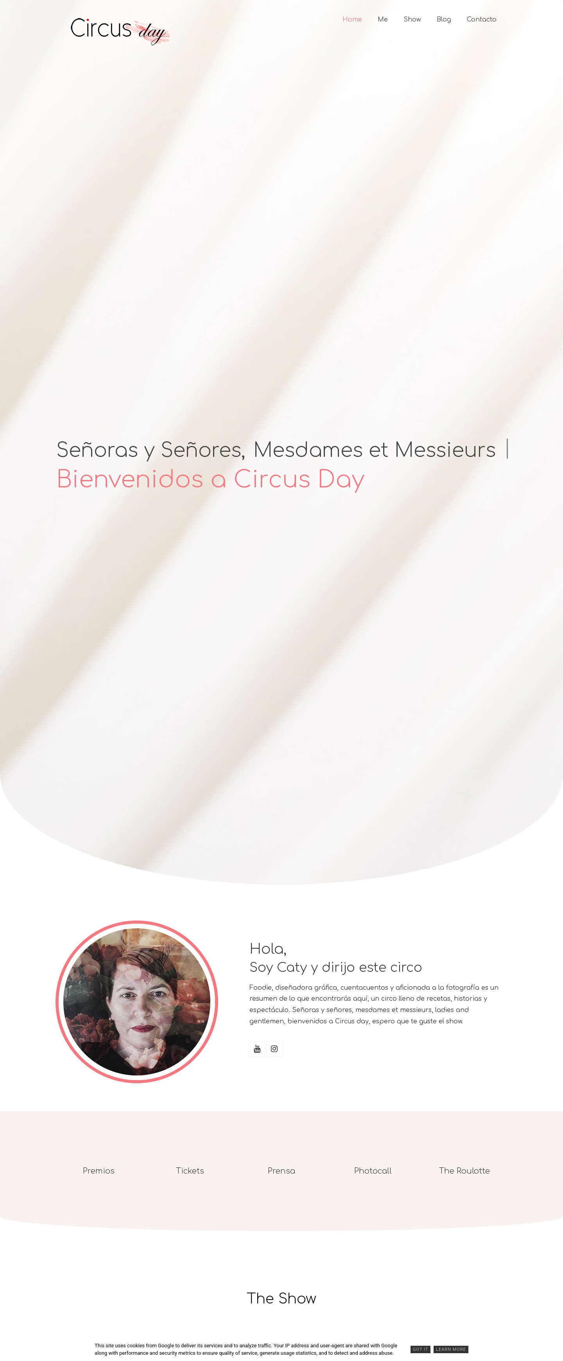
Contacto (482, 19)
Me (383, 19)
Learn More (451, 1349)
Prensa (281, 1171)
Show (412, 19)
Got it (420, 1349)
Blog (444, 19)
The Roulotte (464, 1171)
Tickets (190, 1171)
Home (352, 19)
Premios (99, 1171)
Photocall (373, 1171)
